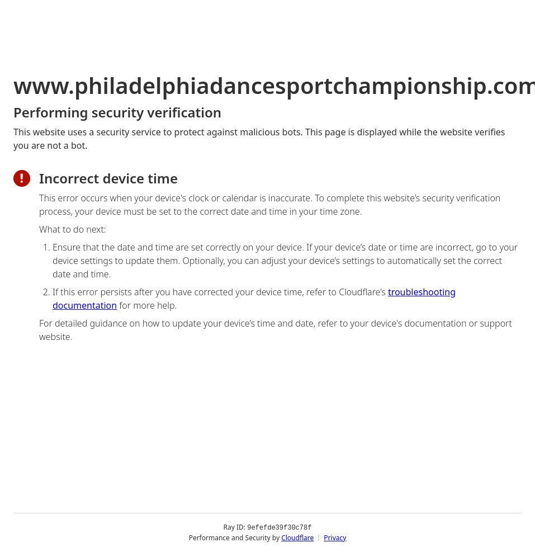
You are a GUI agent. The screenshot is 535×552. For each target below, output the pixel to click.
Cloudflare (297, 537)
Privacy (335, 537)
